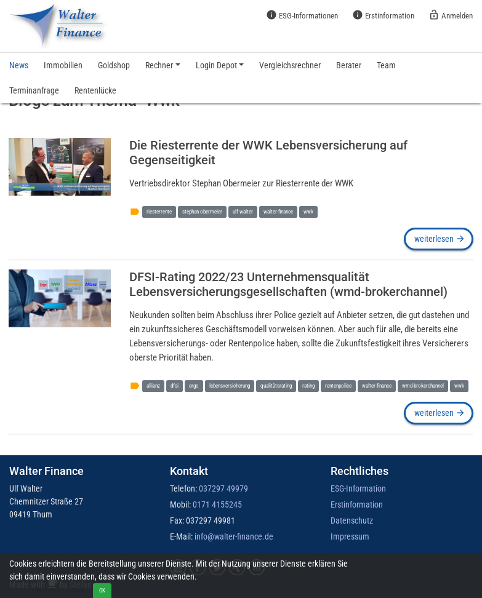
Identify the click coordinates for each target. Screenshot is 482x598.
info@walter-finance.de (234, 536)
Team (386, 65)
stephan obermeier (202, 211)
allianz (153, 385)
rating (308, 385)
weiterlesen (438, 239)
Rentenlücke (95, 90)
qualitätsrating (276, 385)
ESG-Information (358, 488)
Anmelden (450, 14)
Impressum (350, 536)
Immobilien (63, 65)
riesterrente (159, 211)
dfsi (175, 385)
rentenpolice (338, 385)
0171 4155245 (217, 504)
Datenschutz (352, 520)
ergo (194, 385)
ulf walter (243, 211)
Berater (348, 65)
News (18, 65)
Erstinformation (383, 14)
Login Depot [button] (216, 65)
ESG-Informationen (302, 14)
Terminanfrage (34, 90)
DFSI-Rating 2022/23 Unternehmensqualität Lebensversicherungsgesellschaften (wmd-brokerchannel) (288, 284)
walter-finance (278, 211)
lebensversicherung (229, 385)
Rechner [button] (159, 65)
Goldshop (114, 65)
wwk (308, 211)
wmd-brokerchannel (423, 385)
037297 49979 (223, 488)
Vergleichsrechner (290, 65)
